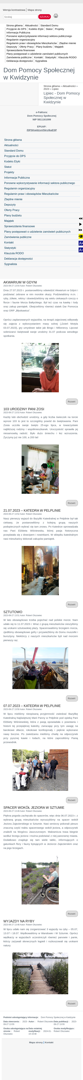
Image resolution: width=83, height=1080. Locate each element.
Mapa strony (35, 10)
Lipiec (55, 88)
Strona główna (52, 86)
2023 (46, 88)
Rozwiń (72, 401)
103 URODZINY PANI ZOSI (23, 409)
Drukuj (56, 16)
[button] (80, 218)
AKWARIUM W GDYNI (20, 282)
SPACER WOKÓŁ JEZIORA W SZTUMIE (33, 807)
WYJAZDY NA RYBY (18, 921)
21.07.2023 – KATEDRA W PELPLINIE (32, 510)
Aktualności (69, 86)
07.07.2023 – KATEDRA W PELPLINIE (32, 706)
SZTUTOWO (12, 612)
